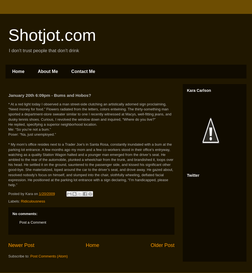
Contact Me (83, 71)
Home (18, 71)
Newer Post (21, 245)
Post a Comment (32, 222)
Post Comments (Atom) (49, 256)
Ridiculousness (33, 201)
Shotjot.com (52, 35)
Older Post (162, 245)
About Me (48, 71)
